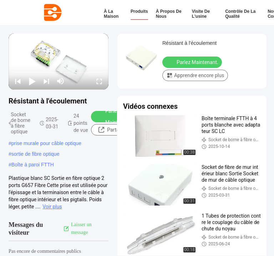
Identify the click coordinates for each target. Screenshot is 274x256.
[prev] (18, 81)
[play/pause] (32, 81)
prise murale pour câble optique (46, 143)
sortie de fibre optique (35, 154)
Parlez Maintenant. (114, 116)
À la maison (111, 14)
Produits (139, 11)
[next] (46, 81)
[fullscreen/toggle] (99, 81)
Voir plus (52, 206)
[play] (58, 61)
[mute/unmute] (61, 81)
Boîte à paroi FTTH (32, 164)
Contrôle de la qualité (240, 14)
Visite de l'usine (201, 14)
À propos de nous (169, 14)
